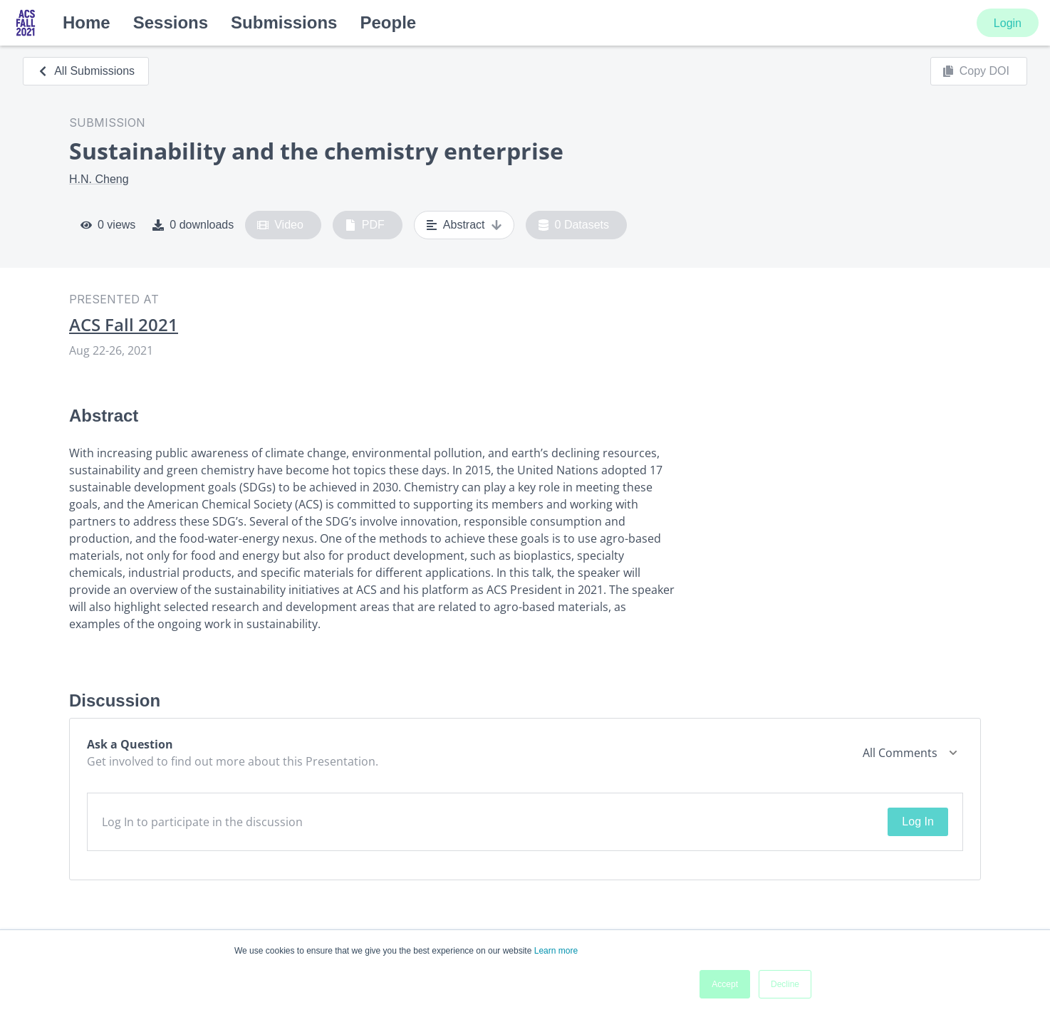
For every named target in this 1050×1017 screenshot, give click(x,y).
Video (280, 225)
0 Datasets (574, 225)
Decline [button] (785, 984)
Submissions (284, 22)
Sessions (170, 22)
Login (1008, 23)
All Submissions (86, 71)
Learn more (556, 951)
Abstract (464, 225)
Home (86, 22)
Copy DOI (975, 71)
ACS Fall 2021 (123, 324)
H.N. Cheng (99, 179)
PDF (365, 225)
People (388, 22)
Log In (917, 821)
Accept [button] (725, 984)
